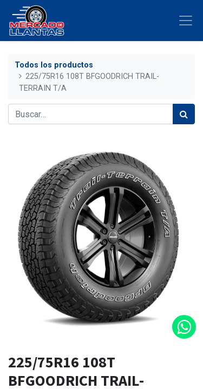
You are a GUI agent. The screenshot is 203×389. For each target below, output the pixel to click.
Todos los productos (54, 65)
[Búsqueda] (184, 114)
